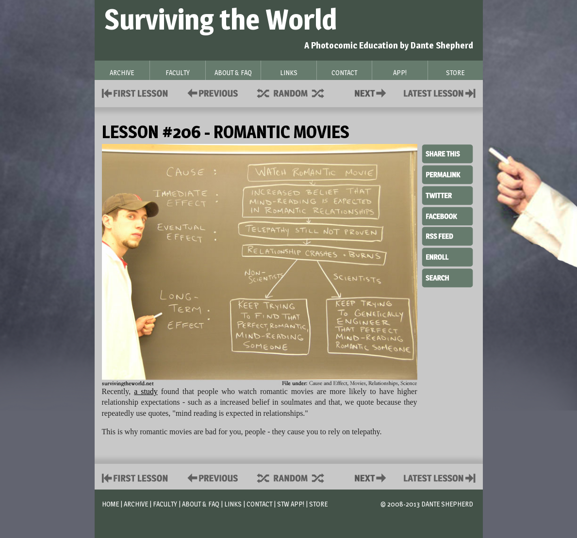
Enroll (447, 256)
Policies (211, 92)
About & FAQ (200, 504)
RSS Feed (447, 235)
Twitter (447, 195)
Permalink (447, 174)
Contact (372, 92)
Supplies (297, 92)
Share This (447, 154)
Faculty (165, 504)
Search (447, 276)
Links (233, 504)
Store (318, 504)
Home (110, 504)
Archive (136, 504)
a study (146, 391)
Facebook (447, 215)
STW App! (290, 504)
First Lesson (135, 92)
